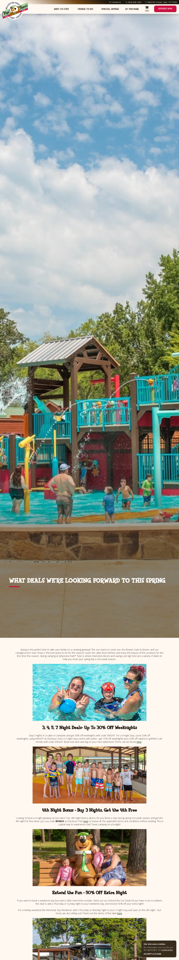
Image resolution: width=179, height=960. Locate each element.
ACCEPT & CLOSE (152, 954)
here (139, 741)
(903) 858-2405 (134, 2)
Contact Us (116, 2)
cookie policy (167, 950)
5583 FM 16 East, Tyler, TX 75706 (162, 2)
